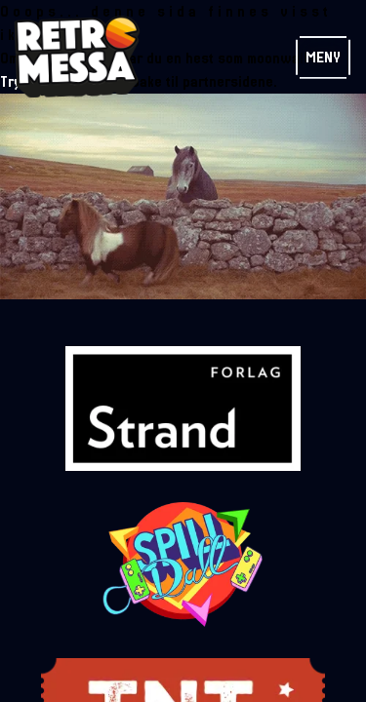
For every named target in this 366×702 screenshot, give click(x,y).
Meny (323, 57)
